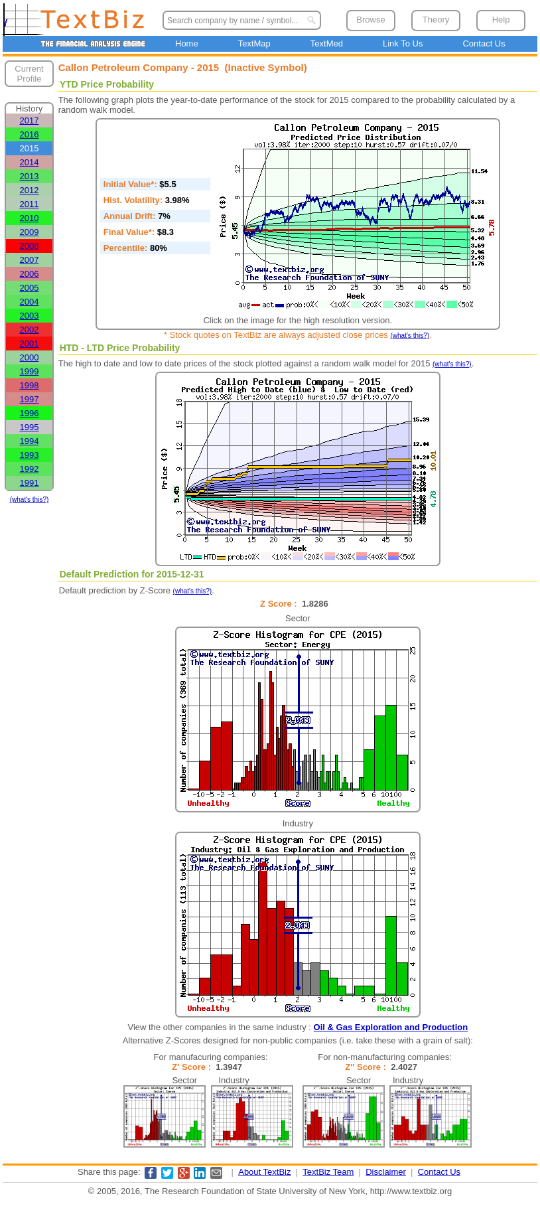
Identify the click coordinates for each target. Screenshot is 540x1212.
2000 (29, 357)
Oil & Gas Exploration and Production (391, 1027)
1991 (29, 483)
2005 (29, 288)
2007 (29, 260)
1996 (29, 413)
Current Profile (29, 74)
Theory (436, 20)
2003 (29, 316)
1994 (29, 441)
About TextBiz (264, 1172)
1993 (29, 455)
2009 (29, 232)
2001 (29, 343)
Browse (370, 20)
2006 (29, 274)
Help (501, 20)
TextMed (326, 43)
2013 (29, 176)
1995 (29, 427)
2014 (29, 162)
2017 (29, 120)
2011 (29, 204)
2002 (29, 330)
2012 (29, 190)
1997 (29, 399)
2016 (29, 134)
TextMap (254, 43)
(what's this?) (29, 499)
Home (186, 43)
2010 (29, 218)
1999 (29, 371)
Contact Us (483, 43)
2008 (29, 246)
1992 (29, 469)
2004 (29, 302)
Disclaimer (386, 1172)
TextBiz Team (328, 1172)
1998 (29, 385)
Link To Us (403, 43)
